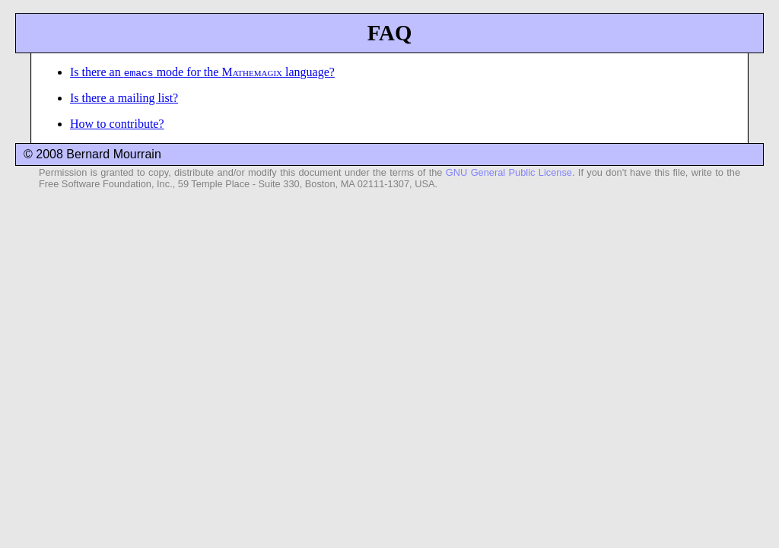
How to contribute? (117, 123)
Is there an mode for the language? (202, 71)
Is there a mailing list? (124, 97)
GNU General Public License (509, 172)
